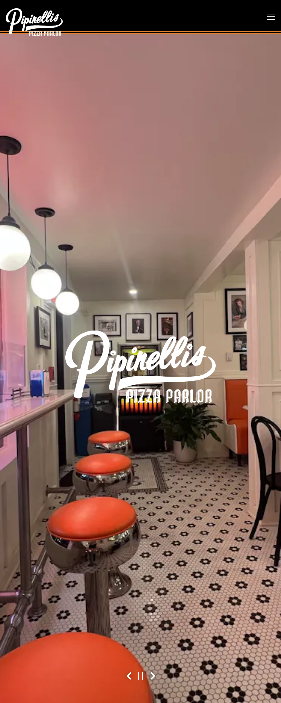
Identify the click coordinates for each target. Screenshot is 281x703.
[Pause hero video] (140, 676)
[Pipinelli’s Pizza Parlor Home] (34, 21)
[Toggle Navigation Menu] (271, 17)
